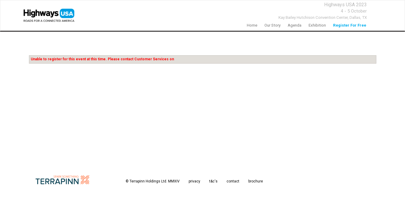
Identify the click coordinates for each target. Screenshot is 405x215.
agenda (294, 25)
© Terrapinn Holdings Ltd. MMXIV (153, 181)
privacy (194, 181)
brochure (255, 181)
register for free (349, 25)
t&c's (213, 181)
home (252, 25)
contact (233, 181)
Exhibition (317, 25)
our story (272, 25)
